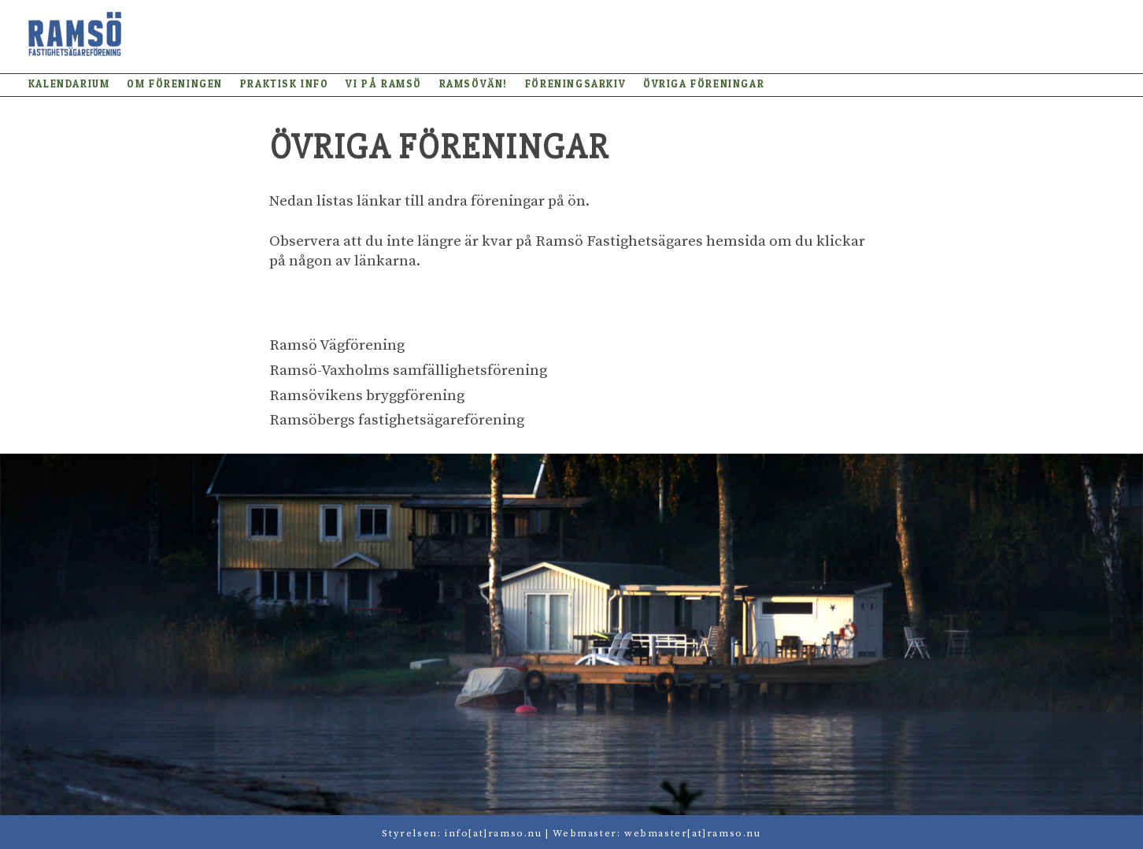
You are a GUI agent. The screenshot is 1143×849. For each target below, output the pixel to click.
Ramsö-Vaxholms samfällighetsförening (408, 370)
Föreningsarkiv (575, 84)
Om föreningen (175, 84)
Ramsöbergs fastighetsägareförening (396, 420)
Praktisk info (284, 84)
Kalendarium (69, 84)
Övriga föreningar (703, 84)
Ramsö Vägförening (337, 345)
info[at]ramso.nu (493, 833)
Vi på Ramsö (384, 84)
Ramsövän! (473, 84)
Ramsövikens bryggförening (366, 396)
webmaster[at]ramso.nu (692, 833)
